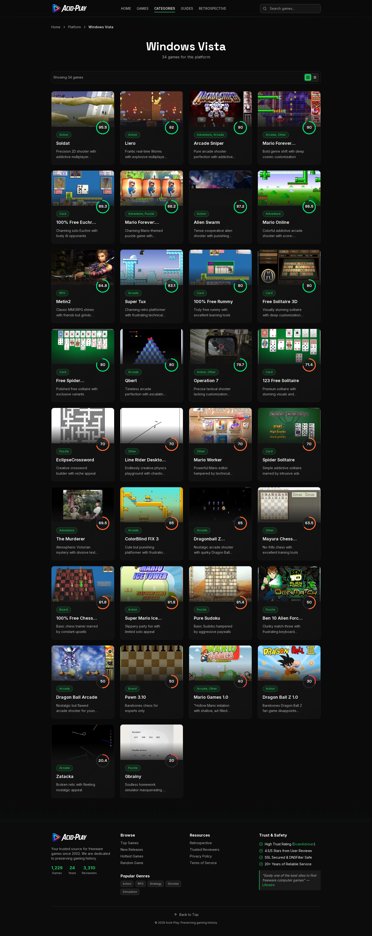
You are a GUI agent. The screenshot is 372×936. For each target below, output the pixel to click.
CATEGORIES (164, 8)
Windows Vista (100, 27)
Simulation (130, 892)
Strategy (156, 883)
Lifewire (268, 885)
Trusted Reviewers (204, 849)
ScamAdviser (303, 844)
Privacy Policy (201, 856)
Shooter (173, 883)
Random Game (132, 863)
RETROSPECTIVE (212, 8)
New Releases (132, 849)
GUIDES (187, 8)
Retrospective (201, 843)
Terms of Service (203, 863)
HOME (126, 8)
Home (55, 27)
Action (127, 883)
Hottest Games (132, 856)
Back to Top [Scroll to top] (186, 915)
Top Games (130, 843)
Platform (74, 27)
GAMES (143, 8)
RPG (141, 883)
